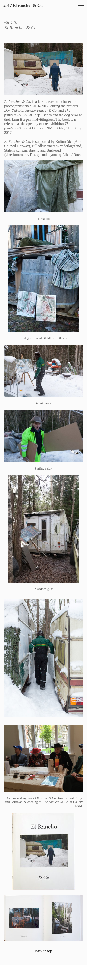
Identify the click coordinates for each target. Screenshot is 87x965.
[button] (80, 5)
